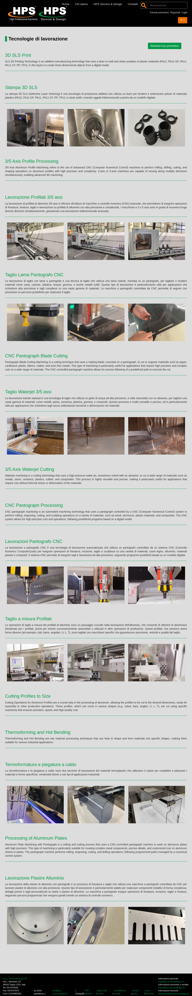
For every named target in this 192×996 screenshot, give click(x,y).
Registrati (175, 12)
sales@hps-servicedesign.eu (171, 987)
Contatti (133, 4)
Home (66, 4)
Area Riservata (149, 992)
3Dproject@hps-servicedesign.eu (173, 993)
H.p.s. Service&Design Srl (15, 978)
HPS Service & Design (108, 4)
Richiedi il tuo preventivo (164, 45)
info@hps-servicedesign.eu (60, 992)
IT (182, 20)
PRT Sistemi (88, 992)
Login (184, 12)
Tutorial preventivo (159, 12)
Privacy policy (135, 992)
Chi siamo (81, 4)
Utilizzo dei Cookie (102, 992)
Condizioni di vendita (120, 992)
